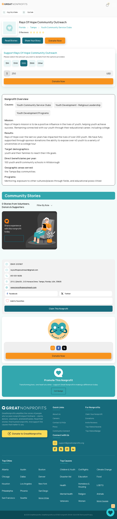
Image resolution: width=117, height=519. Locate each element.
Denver (42, 476)
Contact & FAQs (59, 422)
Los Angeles (26, 483)
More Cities (44, 498)
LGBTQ (100, 485)
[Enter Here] (57, 73)
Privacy (89, 515)
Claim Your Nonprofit (93, 414)
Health (63, 485)
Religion (82, 493)
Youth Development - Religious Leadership (78, 105)
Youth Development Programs (33, 113)
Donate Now (55, 40)
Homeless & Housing (84, 485)
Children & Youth (67, 469)
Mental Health (66, 493)
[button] (108, 5)
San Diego (43, 490)
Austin (23, 469)
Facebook (12, 294)
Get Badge (58, 391)
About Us (57, 414)
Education (83, 476)
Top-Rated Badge (93, 431)
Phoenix (24, 490)
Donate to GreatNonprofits (24, 434)
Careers (56, 418)
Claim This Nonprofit (58, 308)
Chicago (6, 476)
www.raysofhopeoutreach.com (23, 287)
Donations (89, 418)
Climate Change (104, 469)
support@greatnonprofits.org (68, 443)
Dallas (23, 476)
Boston (42, 469)
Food (99, 476)
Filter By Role (43, 205)
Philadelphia (7, 490)
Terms (82, 515)
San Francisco (8, 498)
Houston (6, 483)
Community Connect (61, 431)
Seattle (23, 498)
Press (55, 427)
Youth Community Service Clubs (34, 105)
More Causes (102, 501)
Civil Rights (83, 469)
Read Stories (11, 40)
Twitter (66, 294)
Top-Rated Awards (93, 427)
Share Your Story (33, 40)
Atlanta (5, 469)
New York (43, 483)
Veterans (64, 501)
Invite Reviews (91, 422)
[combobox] (14, 12)
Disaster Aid (65, 476)
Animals (100, 493)
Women (81, 501)
